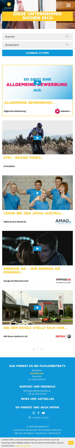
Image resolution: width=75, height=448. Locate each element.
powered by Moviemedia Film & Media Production (37, 430)
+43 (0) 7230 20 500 (37, 393)
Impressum (41, 433)
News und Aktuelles (37, 398)
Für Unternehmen (37, 379)
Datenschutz (55, 433)
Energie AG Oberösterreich (16, 281)
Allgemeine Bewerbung (15, 111)
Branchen (37, 376)
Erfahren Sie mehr (22, 445)
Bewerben (37, 370)
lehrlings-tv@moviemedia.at (36, 390)
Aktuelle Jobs (37, 373)
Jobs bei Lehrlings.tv (24, 433)
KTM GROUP (9, 166)
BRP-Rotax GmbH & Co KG (15, 336)
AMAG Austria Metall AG (15, 221)
